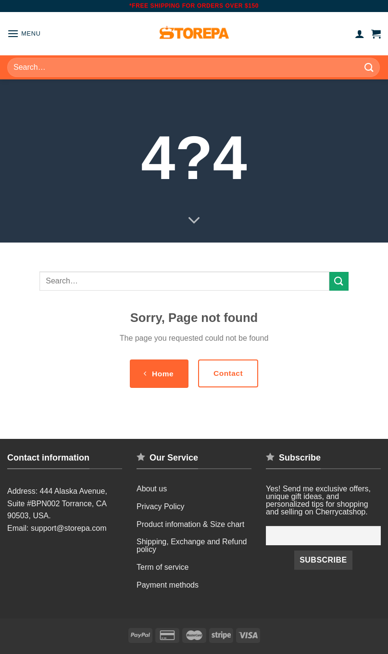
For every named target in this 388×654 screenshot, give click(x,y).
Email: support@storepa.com (57, 528)
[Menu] (24, 33)
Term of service (162, 567)
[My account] (359, 33)
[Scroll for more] (194, 220)
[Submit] (369, 67)
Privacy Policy (161, 506)
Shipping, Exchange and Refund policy (192, 545)
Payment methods (168, 585)
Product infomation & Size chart (190, 524)
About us (152, 489)
